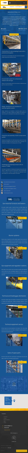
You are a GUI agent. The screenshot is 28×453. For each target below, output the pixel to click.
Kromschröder (16, 199)
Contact (5, 422)
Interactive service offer (22, 450)
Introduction (5, 416)
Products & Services (7, 419)
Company (5, 418)
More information (21, 218)
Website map (2, 450)
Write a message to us (14, 433)
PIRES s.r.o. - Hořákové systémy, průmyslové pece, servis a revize (4, 3)
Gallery (5, 421)
